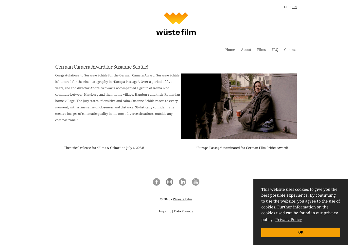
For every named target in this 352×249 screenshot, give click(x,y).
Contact (290, 50)
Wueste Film (182, 199)
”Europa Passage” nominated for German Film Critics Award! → (244, 148)
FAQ (275, 50)
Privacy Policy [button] (288, 219)
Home (230, 50)
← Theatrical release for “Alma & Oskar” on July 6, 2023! (102, 148)
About (246, 50)
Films (261, 50)
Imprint (165, 211)
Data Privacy (183, 211)
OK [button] (300, 232)
